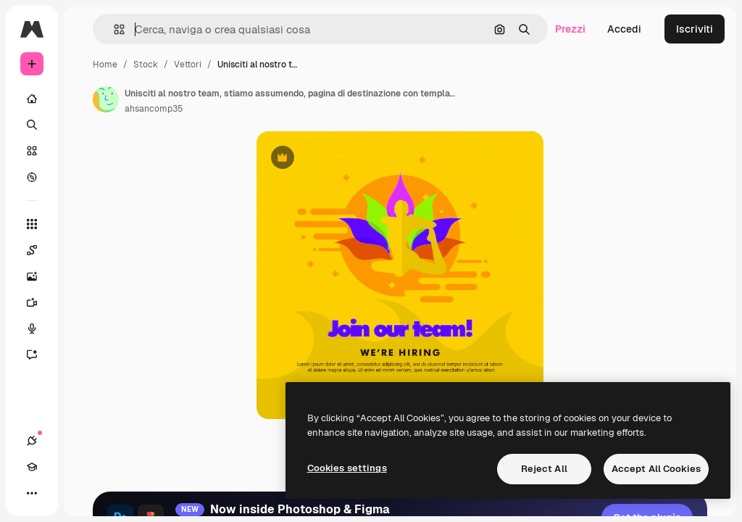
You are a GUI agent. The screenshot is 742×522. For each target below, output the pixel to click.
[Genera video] (31, 302)
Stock (145, 64)
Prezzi (570, 29)
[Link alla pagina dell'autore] (106, 99)
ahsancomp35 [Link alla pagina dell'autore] (154, 109)
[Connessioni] (31, 440)
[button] (113, 29)
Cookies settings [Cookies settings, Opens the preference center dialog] (347, 468)
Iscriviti (694, 29)
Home (105, 64)
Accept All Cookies (656, 469)
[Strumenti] (31, 224)
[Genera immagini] (31, 276)
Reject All (544, 469)
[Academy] (31, 466)
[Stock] (31, 150)
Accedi (624, 29)
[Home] (31, 98)
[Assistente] (31, 354)
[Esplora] (31, 176)
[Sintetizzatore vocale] (31, 328)
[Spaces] (31, 250)
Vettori (187, 64)
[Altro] (31, 493)
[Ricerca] (31, 124)
